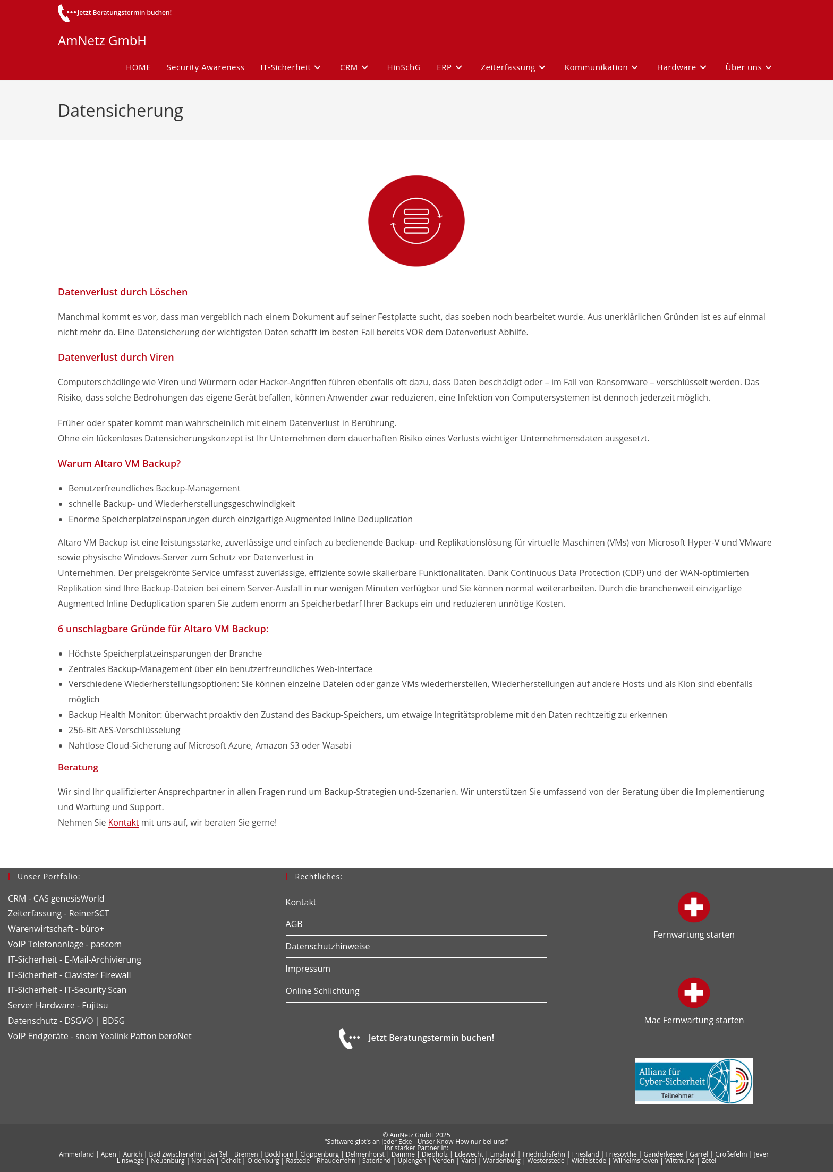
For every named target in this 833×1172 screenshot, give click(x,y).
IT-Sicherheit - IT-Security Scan (67, 990)
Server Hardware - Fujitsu (58, 1005)
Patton (143, 1036)
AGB (294, 924)
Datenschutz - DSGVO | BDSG (66, 1020)
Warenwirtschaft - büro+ (56, 929)
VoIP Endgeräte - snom (53, 1036)
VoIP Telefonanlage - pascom (65, 944)
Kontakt (123, 822)
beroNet (175, 1036)
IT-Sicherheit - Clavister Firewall (69, 975)
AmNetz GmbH (102, 40)
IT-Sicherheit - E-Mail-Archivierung (74, 959)
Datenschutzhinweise (328, 946)
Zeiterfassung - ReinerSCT (58, 913)
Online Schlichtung (323, 991)
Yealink (114, 1036)
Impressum (308, 968)
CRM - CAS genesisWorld (56, 898)
